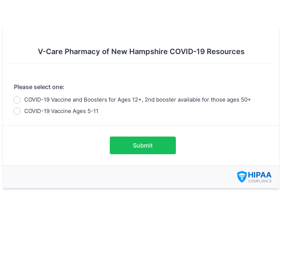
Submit (143, 145)
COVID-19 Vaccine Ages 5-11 (61, 110)
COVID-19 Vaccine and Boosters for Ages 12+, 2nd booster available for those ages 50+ (137, 99)
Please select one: (39, 87)
